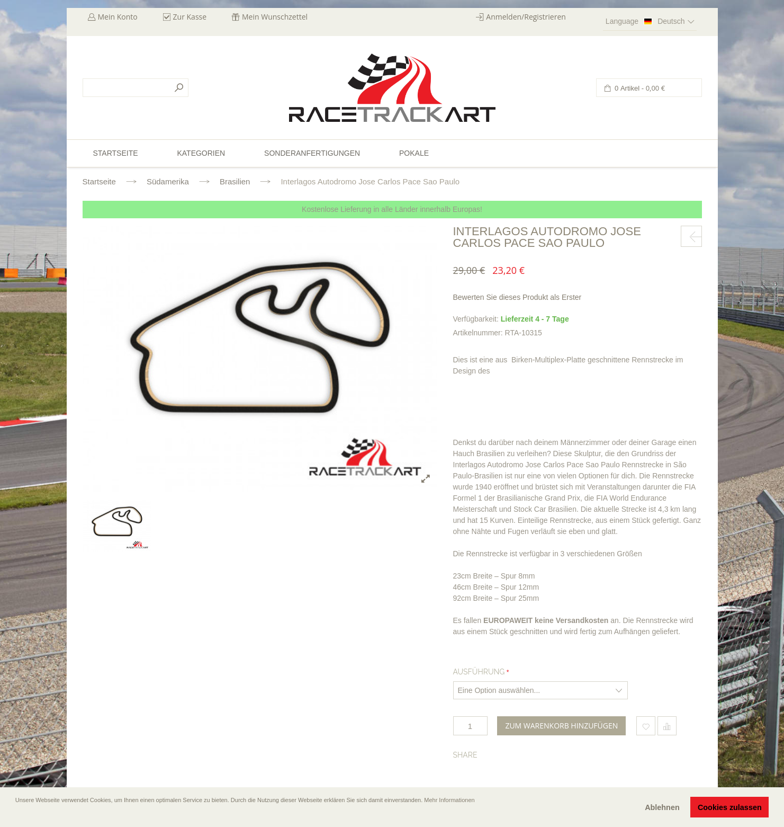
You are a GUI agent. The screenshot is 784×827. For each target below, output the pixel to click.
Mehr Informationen (449, 800)
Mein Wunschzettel (275, 17)
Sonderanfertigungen (312, 153)
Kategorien (201, 153)
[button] (16, 815)
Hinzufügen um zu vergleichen (667, 725)
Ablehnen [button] (662, 807)
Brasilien (235, 181)
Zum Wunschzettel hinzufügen (645, 725)
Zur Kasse (190, 17)
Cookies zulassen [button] (730, 807)
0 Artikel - (639, 88)
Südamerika (168, 181)
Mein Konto (118, 17)
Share (465, 755)
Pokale (414, 153)
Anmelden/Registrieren (526, 17)
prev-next (691, 236)
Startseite (99, 181)
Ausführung (479, 672)
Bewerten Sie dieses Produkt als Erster (517, 297)
